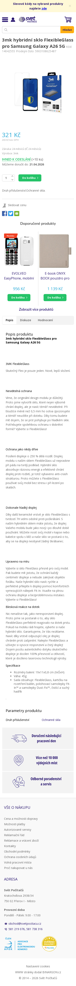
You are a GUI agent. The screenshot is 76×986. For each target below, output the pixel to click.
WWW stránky (24, 972)
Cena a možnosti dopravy (21, 819)
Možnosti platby (14, 824)
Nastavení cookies (38, 966)
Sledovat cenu (17, 205)
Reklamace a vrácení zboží (21, 840)
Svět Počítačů (27, 19)
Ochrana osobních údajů (20, 857)
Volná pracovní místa (17, 862)
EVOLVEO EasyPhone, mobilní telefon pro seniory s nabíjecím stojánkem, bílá (19, 276)
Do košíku (29, 178)
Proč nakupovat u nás (18, 868)
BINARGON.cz (51, 972)
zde (44, 8)
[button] (19, 297)
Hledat (67, 30)
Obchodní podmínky (17, 851)
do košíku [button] (18, 297)
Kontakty (10, 846)
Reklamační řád (14, 835)
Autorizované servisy (17, 829)
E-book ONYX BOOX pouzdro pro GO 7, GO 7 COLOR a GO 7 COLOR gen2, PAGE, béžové (55, 276)
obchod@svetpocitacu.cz (25, 923)
